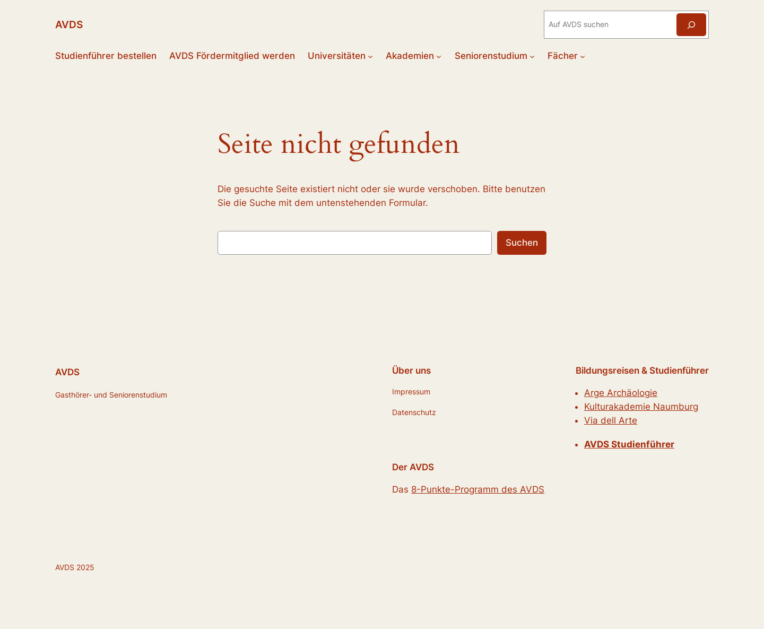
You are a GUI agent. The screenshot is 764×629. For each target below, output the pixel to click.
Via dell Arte (610, 420)
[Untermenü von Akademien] (438, 55)
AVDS (69, 24)
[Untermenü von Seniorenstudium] (532, 55)
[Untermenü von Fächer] (582, 55)
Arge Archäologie (620, 392)
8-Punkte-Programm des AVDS (477, 489)
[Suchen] (691, 24)
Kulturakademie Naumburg (641, 406)
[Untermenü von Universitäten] (370, 55)
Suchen (522, 242)
